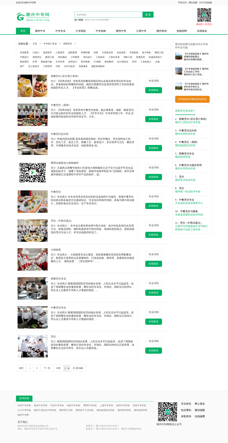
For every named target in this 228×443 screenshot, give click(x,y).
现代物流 (62, 57)
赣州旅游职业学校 (185, 145)
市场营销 (133, 52)
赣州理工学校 (66, 410)
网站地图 (193, 2)
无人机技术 (33, 66)
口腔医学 (60, 52)
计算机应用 (107, 52)
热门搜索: (79, 20)
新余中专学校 (40, 405)
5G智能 (97, 62)
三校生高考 (114, 57)
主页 (35, 44)
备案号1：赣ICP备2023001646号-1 (102, 426)
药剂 (134, 62)
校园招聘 (182, 31)
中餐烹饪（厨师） (61, 105)
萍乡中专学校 (57, 405)
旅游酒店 (24, 62)
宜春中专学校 (139, 405)
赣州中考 (121, 31)
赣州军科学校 (124, 410)
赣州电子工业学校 (85, 410)
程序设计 (72, 62)
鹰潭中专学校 (90, 405)
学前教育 (24, 52)
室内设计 (87, 57)
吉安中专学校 (24, 405)
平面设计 (24, 57)
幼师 (96, 52)
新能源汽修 (46, 62)
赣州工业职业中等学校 (187, 122)
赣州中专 (40, 31)
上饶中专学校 (106, 405)
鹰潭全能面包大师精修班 (65, 163)
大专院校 (81, 31)
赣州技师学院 (182, 157)
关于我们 (23, 422)
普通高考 (140, 57)
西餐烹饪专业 (58, 278)
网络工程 (159, 52)
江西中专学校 (182, 226)
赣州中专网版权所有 (131, 429)
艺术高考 (60, 62)
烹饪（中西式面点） (62, 220)
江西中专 (141, 31)
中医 (58, 66)
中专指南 (101, 31)
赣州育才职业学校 (185, 180)
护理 (35, 62)
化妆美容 (121, 52)
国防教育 (72, 52)
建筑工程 (49, 57)
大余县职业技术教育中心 (189, 203)
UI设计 (36, 52)
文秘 (157, 62)
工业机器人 (145, 62)
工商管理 (47, 66)
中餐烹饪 (56, 192)
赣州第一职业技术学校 (187, 191)
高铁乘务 (83, 66)
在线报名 (202, 31)
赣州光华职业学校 (185, 133)
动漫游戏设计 (155, 57)
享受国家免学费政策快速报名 (192, 99)
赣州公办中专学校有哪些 (97, 20)
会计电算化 (122, 62)
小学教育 (75, 57)
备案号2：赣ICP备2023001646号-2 (102, 429)
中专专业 (60, 31)
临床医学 (47, 52)
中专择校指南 (192, 54)
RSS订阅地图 (205, 2)
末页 (58, 368)
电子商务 (146, 52)
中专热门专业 (50, 44)
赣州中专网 (23, 415)
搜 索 (148, 14)
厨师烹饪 (67, 44)
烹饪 (53, 336)
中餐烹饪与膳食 (189, 211)
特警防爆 (85, 52)
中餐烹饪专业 (58, 307)
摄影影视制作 (98, 66)
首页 (22, 31)
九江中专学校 (24, 410)
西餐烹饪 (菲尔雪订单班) (64, 76)
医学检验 (85, 62)
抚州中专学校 (123, 405)
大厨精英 (56, 249)
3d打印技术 (69, 66)
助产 (22, 66)
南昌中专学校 (198, 226)
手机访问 (182, 2)
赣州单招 (161, 31)
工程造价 (100, 57)
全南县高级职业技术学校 (189, 214)
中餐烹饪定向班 (60, 134)
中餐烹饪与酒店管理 (190, 165)
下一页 (47, 368)
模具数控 (109, 62)
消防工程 (127, 57)
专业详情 (154, 80)
